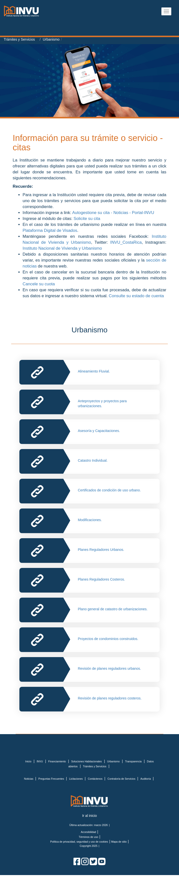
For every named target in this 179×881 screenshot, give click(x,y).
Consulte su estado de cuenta (136, 296)
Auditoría (146, 778)
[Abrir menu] (166, 11)
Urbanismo (51, 39)
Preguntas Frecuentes (51, 778)
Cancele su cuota (39, 284)
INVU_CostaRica (126, 242)
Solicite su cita (86, 218)
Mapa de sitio (119, 841)
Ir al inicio (89, 816)
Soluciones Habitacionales (86, 761)
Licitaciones (76, 778)
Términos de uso (88, 836)
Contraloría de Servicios (121, 778)
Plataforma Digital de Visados (50, 230)
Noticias (29, 778)
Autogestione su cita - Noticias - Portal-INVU (113, 212)
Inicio (28, 761)
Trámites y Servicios (19, 39)
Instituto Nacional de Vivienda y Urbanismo (62, 248)
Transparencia (133, 761)
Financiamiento (57, 761)
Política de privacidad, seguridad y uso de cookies (79, 841)
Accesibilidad (88, 831)
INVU (40, 761)
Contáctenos (95, 778)
